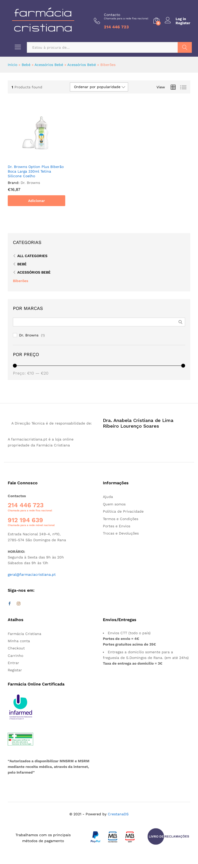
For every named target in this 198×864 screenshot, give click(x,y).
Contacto (126, 16)
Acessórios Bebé (49, 65)
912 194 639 (25, 520)
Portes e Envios (116, 526)
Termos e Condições (120, 519)
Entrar (13, 663)
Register (183, 23)
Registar (15, 670)
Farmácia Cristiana (24, 634)
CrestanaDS (118, 814)
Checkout (16, 648)
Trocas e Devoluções (121, 533)
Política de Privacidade (123, 511)
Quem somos (114, 504)
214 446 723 (26, 505)
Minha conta (19, 641)
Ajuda (108, 497)
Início (12, 65)
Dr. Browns (28, 335)
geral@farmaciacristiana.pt (32, 574)
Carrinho (15, 656)
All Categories (32, 256)
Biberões (20, 281)
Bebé (26, 65)
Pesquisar (185, 47)
